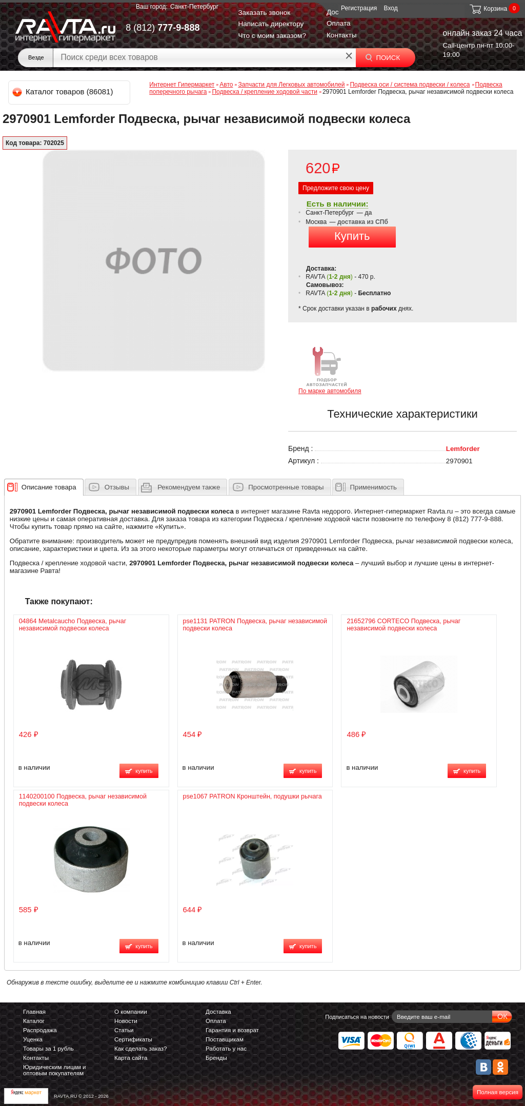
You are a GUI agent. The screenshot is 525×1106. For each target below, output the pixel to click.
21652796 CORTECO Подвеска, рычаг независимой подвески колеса (403, 625)
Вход (391, 8)
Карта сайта (130, 1058)
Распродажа (40, 1030)
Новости (125, 1021)
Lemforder (463, 449)
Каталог (34, 1021)
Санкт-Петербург (194, 6)
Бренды (216, 1058)
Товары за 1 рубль (48, 1049)
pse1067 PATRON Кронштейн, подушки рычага (252, 796)
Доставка (218, 1012)
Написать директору (271, 24)
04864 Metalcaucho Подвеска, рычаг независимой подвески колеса (73, 625)
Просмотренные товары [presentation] (286, 487)
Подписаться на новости (357, 1017)
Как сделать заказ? (140, 1049)
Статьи (123, 1030)
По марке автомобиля (329, 370)
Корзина (488, 8)
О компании (130, 1012)
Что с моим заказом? (272, 35)
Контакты (342, 35)
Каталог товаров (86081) (63, 91)
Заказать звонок (264, 12)
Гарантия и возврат (232, 1030)
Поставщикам (225, 1039)
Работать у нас (226, 1049)
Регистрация (359, 8)
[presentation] (49, 487)
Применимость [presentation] (373, 487)
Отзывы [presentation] (117, 487)
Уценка (33, 1039)
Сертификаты (133, 1039)
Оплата (339, 23)
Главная (34, 1012)
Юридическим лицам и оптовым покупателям (54, 1070)
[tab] (44, 487)
